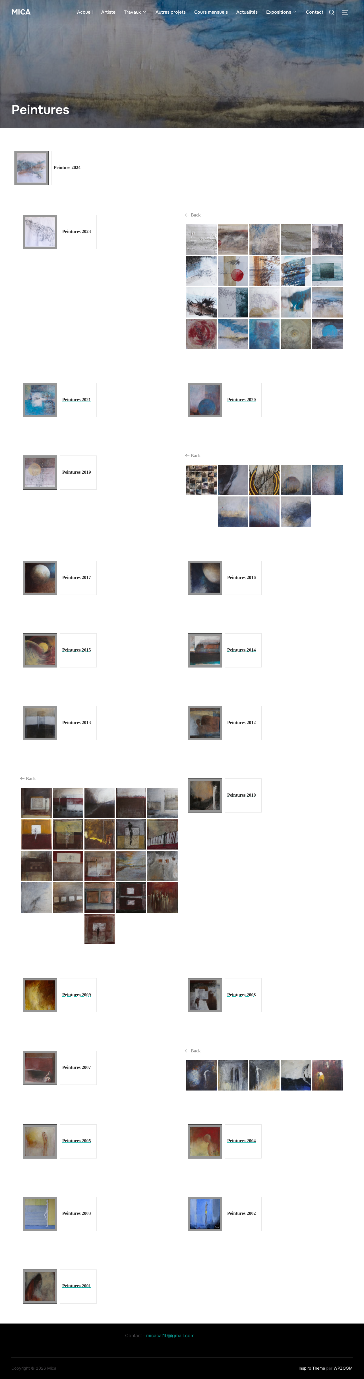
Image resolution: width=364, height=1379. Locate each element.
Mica (20, 12)
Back (193, 215)
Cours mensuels (211, 12)
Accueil (85, 12)
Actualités (247, 12)
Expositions (281, 12)
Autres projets (171, 12)
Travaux (135, 12)
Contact (314, 12)
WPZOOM (343, 1368)
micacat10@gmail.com (170, 1335)
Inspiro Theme (312, 1368)
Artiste (108, 12)
